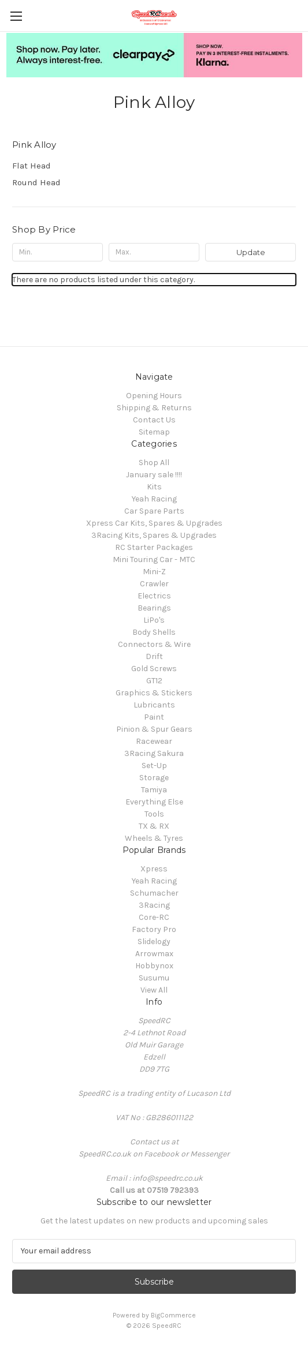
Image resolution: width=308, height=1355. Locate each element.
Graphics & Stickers (154, 693)
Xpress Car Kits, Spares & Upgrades (154, 523)
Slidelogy (154, 941)
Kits (154, 487)
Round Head (36, 182)
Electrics (154, 596)
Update (250, 252)
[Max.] (154, 252)
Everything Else (154, 802)
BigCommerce (173, 1315)
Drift (154, 656)
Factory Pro (154, 929)
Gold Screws (154, 668)
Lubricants (154, 705)
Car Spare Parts (154, 511)
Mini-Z (154, 572)
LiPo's (154, 620)
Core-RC (154, 917)
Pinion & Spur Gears (154, 729)
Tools (154, 814)
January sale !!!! (154, 475)
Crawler (154, 584)
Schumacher (154, 893)
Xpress (154, 869)
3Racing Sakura (154, 753)
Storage (154, 778)
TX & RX (154, 826)
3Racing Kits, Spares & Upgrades (154, 535)
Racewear (154, 741)
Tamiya (154, 790)
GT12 (154, 681)
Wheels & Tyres (154, 838)
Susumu (154, 978)
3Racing (154, 905)
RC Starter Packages (154, 547)
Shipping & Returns (154, 408)
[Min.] (57, 252)
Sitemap (154, 432)
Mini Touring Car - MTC (154, 559)
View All (154, 990)
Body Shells (154, 632)
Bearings (154, 608)
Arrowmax (154, 954)
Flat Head (31, 165)
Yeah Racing (154, 499)
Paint (154, 717)
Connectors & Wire (154, 644)
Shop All (154, 462)
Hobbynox (154, 966)
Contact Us (154, 420)
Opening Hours (154, 395)
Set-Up (154, 765)
